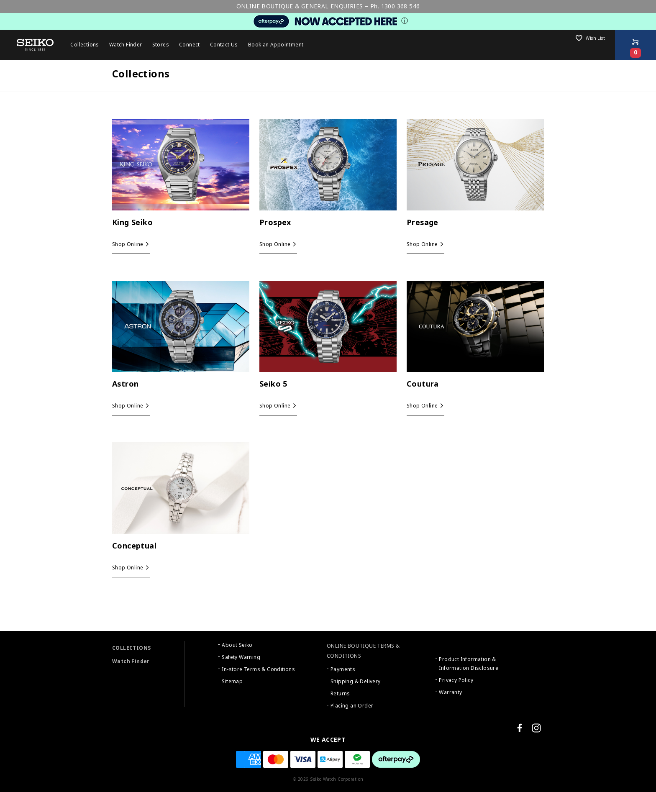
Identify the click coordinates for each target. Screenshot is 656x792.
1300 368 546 (400, 6)
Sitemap (232, 681)
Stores (160, 45)
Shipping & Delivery (356, 681)
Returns (340, 693)
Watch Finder (131, 661)
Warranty (450, 692)
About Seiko (237, 645)
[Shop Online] (635, 45)
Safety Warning (241, 657)
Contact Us (224, 45)
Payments (343, 669)
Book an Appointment (276, 45)
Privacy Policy (456, 680)
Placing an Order (352, 706)
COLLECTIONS (131, 648)
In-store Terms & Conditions (258, 669)
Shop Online (127, 244)
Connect (189, 45)
